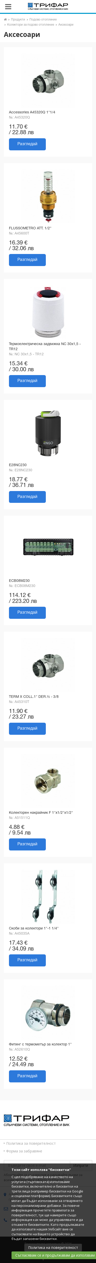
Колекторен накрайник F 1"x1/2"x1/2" (41, 813)
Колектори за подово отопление (30, 24)
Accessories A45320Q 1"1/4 (32, 112)
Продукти (18, 19)
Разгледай (27, 144)
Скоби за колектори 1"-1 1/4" (34, 928)
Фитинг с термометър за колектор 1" (40, 1044)
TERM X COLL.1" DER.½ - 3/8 (34, 697)
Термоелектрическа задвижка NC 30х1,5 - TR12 (45, 346)
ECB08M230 (19, 581)
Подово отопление (43, 19)
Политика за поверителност (31, 1143)
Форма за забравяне (24, 1151)
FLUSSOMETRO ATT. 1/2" (30, 228)
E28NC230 (18, 465)
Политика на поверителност (53, 1247)
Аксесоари (65, 24)
